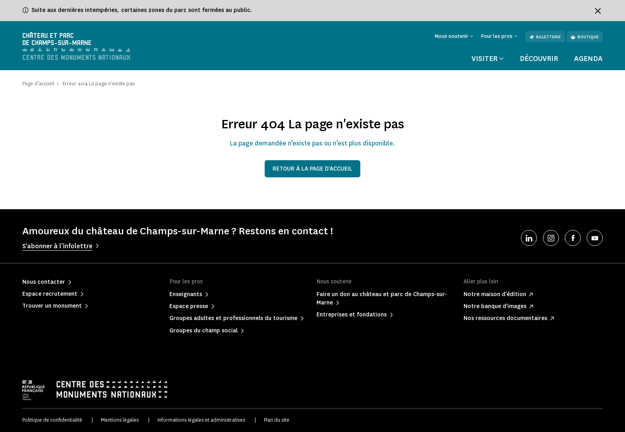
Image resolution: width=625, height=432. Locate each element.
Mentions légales (120, 419)
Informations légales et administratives (201, 419)
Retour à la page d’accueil (312, 169)
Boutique (585, 37)
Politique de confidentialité (52, 419)
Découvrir (539, 58)
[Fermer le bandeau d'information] (598, 11)
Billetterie (545, 37)
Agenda (588, 58)
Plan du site (276, 419)
